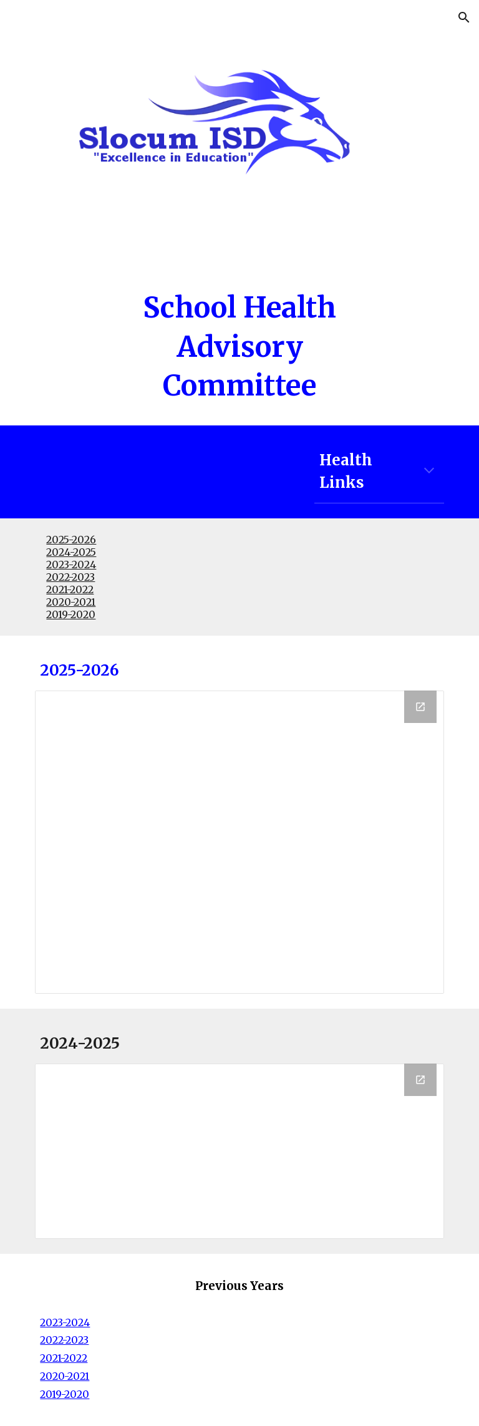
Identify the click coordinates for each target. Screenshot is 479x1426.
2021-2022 (70, 589)
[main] (239, 346)
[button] (464, 17)
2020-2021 (70, 602)
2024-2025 (71, 552)
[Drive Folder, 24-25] (239, 1151)
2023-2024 (71, 564)
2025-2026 (71, 539)
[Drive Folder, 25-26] (239, 842)
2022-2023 (70, 577)
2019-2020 (70, 614)
